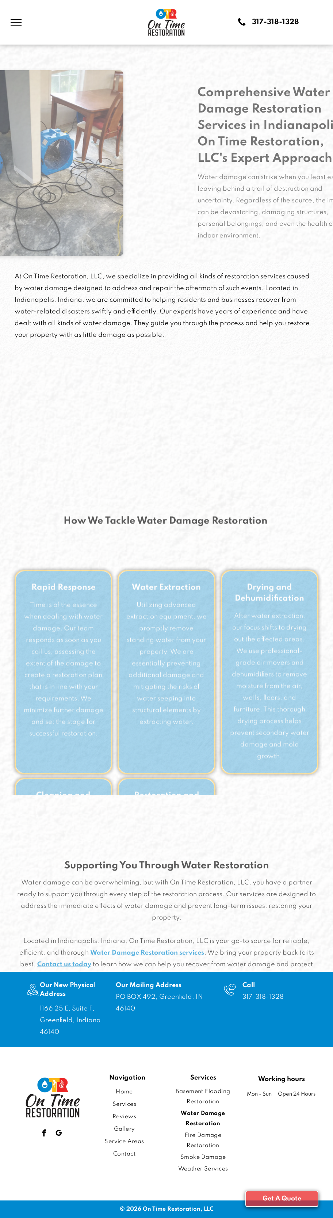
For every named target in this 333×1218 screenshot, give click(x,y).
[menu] (16, 22)
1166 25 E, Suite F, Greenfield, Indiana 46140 (70, 1020)
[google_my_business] (58, 1134)
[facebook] (44, 1134)
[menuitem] (124, 1092)
